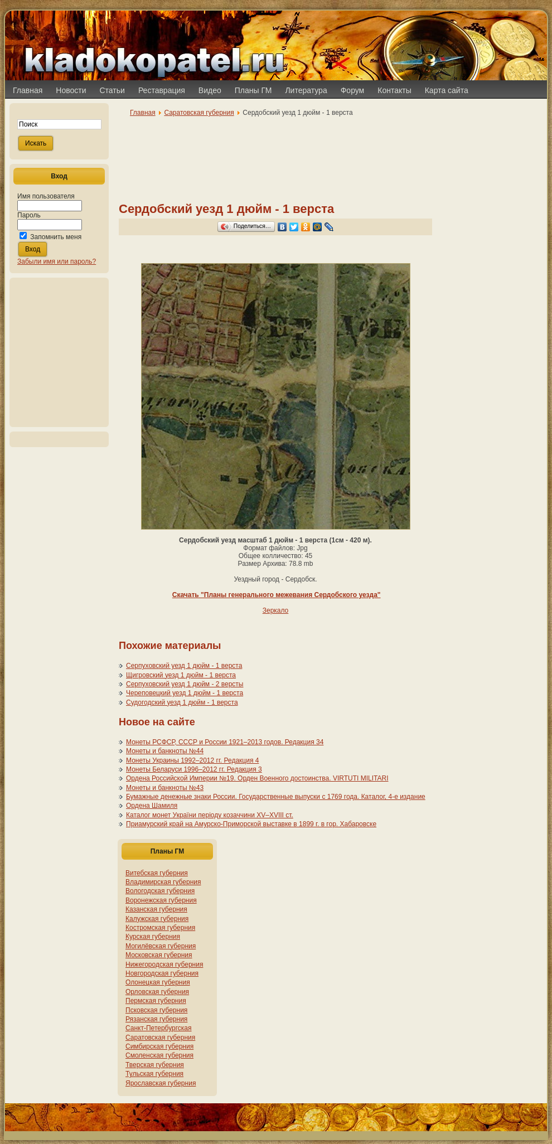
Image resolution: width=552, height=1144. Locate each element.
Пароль (29, 215)
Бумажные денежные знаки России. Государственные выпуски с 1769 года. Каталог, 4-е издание (275, 797)
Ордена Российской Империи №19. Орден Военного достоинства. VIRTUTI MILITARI (257, 778)
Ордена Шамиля (151, 805)
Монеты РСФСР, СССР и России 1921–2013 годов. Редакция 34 (224, 742)
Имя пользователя (46, 196)
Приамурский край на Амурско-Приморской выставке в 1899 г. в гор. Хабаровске (251, 824)
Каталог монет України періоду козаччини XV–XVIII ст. (209, 815)
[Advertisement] (59, 352)
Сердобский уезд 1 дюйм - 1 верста (226, 209)
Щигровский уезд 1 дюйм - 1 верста (181, 675)
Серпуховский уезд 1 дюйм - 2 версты (184, 684)
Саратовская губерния (199, 113)
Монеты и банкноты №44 (165, 751)
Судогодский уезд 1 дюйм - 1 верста (182, 702)
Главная (143, 113)
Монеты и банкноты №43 (165, 788)
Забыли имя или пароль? (56, 261)
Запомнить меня (55, 237)
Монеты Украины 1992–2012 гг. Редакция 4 (192, 760)
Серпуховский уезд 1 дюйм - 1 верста (184, 666)
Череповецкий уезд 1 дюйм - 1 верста (184, 693)
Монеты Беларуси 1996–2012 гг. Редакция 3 (194, 769)
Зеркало (276, 610)
